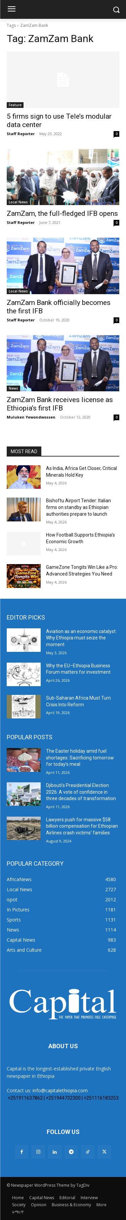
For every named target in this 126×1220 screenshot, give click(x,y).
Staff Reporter (21, 133)
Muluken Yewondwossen (31, 417)
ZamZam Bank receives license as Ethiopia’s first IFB (60, 404)
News (13, 388)
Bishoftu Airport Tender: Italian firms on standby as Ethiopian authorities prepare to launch (78, 507)
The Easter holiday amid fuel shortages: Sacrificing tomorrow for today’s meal (80, 757)
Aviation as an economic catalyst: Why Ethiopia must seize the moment (81, 638)
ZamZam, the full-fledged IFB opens (62, 213)
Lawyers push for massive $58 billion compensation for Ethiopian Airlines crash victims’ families (82, 826)
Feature (15, 105)
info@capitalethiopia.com (60, 1090)
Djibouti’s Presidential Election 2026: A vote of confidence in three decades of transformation (81, 792)
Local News (18, 202)
